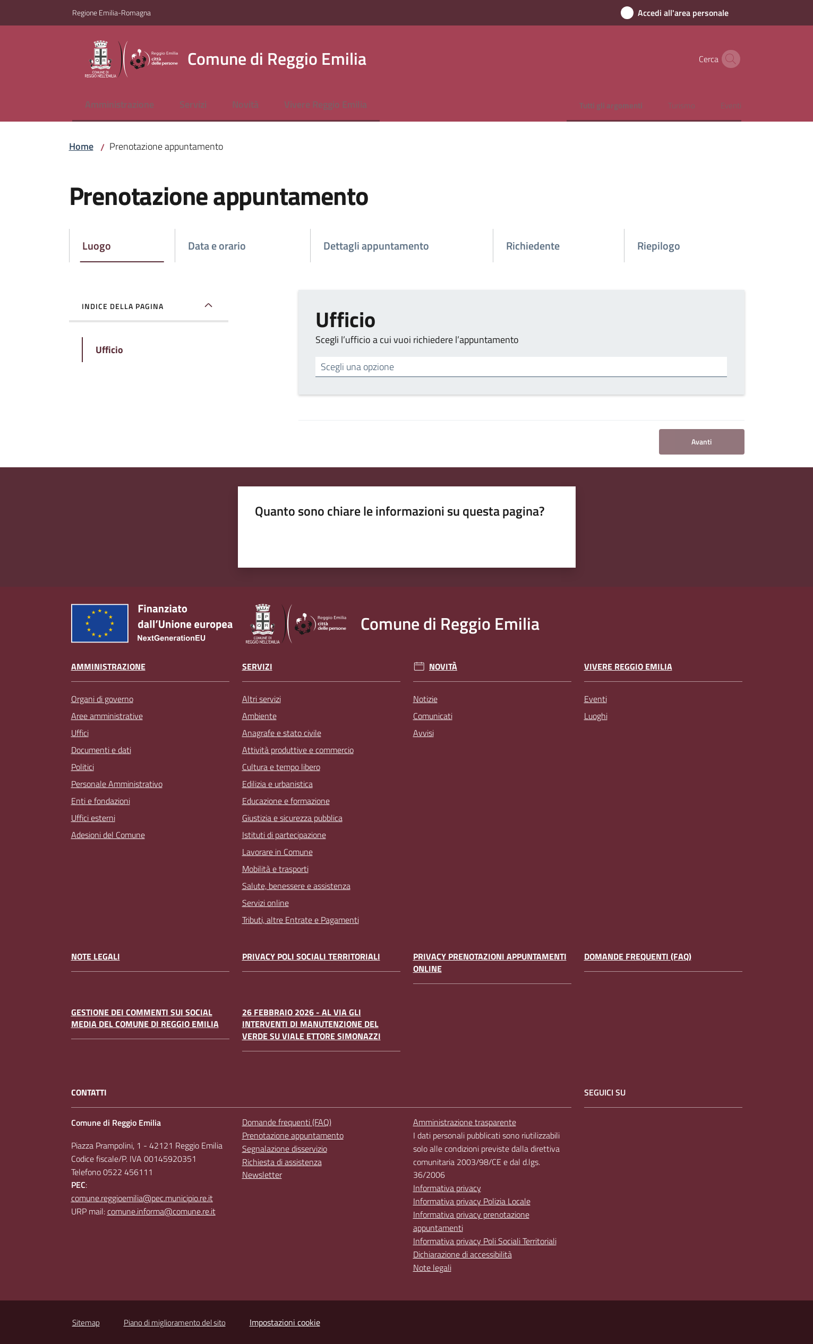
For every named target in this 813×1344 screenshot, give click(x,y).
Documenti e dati (101, 749)
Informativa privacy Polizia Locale (471, 1201)
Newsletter (262, 1174)
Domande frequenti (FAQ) (637, 957)
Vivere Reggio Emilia (628, 667)
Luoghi (595, 715)
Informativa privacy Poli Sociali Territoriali (485, 1241)
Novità (443, 667)
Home (81, 146)
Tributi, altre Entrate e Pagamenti (300, 919)
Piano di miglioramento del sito (175, 1322)
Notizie (425, 698)
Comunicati (432, 715)
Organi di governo (102, 698)
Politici (82, 766)
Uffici (80, 732)
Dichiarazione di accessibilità (462, 1254)
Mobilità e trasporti (275, 868)
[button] (728, 59)
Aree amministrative (107, 715)
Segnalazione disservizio (284, 1148)
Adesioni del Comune (108, 834)
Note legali (95, 957)
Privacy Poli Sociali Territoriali (311, 957)
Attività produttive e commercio (298, 749)
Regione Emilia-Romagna (111, 12)
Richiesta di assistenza (282, 1161)
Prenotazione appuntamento (293, 1135)
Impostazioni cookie (285, 1322)
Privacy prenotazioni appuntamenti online (490, 963)
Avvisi (423, 732)
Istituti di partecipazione (284, 834)
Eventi (595, 698)
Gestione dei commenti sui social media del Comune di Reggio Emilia (145, 1018)
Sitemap (86, 1322)
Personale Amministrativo (116, 783)
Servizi (257, 667)
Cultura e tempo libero (281, 766)
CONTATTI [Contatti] (89, 1092)
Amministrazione (108, 667)
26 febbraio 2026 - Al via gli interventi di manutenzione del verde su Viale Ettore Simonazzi (311, 1024)
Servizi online (265, 902)
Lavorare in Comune (277, 851)
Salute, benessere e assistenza (296, 885)
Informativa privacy (447, 1188)
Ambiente (259, 715)
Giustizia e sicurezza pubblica (292, 817)
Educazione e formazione (286, 800)
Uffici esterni (93, 817)
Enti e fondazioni (100, 800)
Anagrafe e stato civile (281, 732)
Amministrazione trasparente (464, 1122)
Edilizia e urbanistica (277, 783)
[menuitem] (119, 105)
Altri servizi (261, 698)
